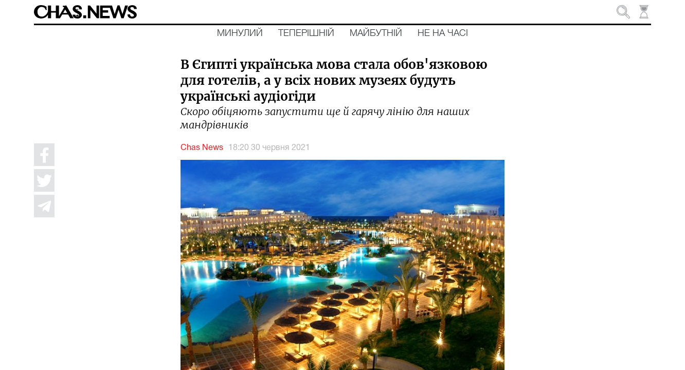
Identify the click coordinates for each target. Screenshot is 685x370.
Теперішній (306, 33)
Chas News (202, 148)
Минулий (240, 33)
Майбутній (376, 33)
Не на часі (443, 33)
